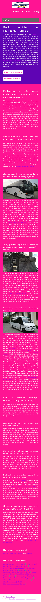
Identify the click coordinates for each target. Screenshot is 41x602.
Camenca (6, 574)
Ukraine (5, 553)
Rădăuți (18, 574)
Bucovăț (23, 580)
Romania (20, 553)
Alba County (12, 348)
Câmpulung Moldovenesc (11, 584)
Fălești (16, 570)
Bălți (22, 568)
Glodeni (25, 566)
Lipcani (16, 566)
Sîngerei (33, 568)
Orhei (22, 578)
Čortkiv (20, 582)
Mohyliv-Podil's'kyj (9, 568)
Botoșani (18, 568)
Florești (28, 570)
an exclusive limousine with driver (24, 486)
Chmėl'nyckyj (7, 582)
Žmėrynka (6, 578)
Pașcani (18, 576)
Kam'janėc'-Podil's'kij (9, 572)
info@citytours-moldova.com (12, 60)
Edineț (35, 34)
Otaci (20, 566)
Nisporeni (17, 580)
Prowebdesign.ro (31, 598)
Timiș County (26, 350)
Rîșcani (33, 564)
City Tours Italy (21, 480)
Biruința (5, 570)
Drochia (28, 564)
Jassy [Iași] (30, 576)
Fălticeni (28, 574)
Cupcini (5, 564)
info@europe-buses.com (12, 79)
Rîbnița (11, 580)
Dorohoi (27, 568)
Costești (5, 566)
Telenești (6, 576)
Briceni (23, 564)
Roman (28, 580)
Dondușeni (12, 564)
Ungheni (23, 576)
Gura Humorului (15, 578)
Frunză (11, 566)
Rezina (23, 574)
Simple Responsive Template (17, 598)
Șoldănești (26, 572)
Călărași (5, 580)
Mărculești (22, 570)
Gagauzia (29, 553)
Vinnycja (14, 582)
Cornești (12, 574)
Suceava (33, 572)
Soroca (11, 570)
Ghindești (20, 572)
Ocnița (18, 564)
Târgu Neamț (29, 578)
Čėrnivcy (12, 576)
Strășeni (22, 584)
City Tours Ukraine (10, 596)
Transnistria (12, 553)
